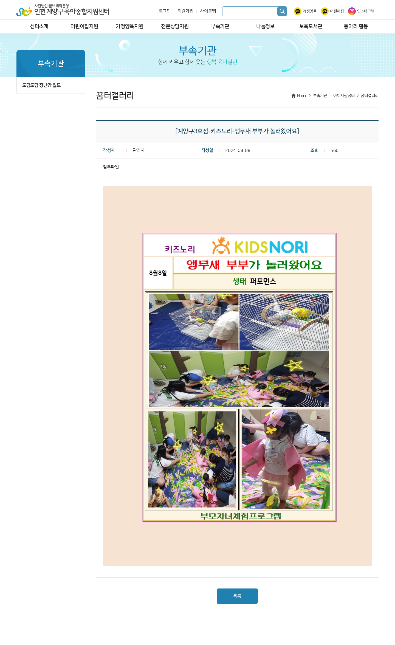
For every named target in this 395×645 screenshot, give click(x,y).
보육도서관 (310, 26)
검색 (282, 11)
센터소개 (39, 26)
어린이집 (337, 11)
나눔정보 (265, 26)
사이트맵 (208, 11)
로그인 (165, 11)
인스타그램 (365, 11)
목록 (237, 596)
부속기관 (220, 26)
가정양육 (310, 11)
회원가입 (185, 11)
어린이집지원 (84, 26)
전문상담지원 (174, 26)
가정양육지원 (129, 26)
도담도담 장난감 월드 (41, 85)
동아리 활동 (356, 26)
